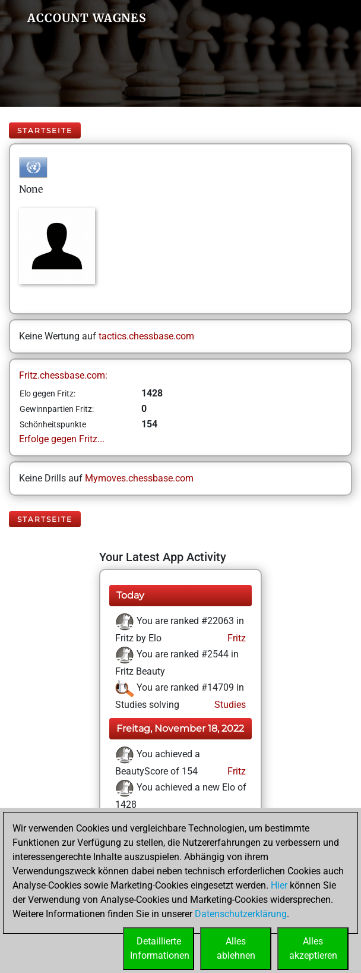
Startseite (44, 130)
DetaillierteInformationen (159, 948)
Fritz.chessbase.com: (63, 375)
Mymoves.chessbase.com (139, 478)
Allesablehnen (236, 948)
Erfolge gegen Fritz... (61, 439)
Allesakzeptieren (313, 948)
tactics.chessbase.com (146, 336)
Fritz (235, 638)
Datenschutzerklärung (241, 914)
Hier (279, 885)
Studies (229, 704)
